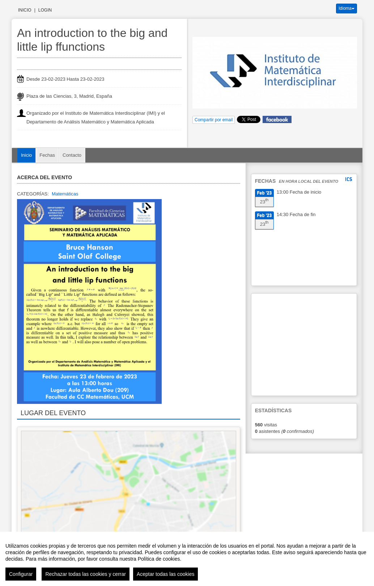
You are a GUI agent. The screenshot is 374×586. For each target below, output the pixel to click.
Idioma (346, 8)
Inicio (24, 10)
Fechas (47, 155)
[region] (187, 559)
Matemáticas (65, 194)
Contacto (72, 155)
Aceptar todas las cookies (166, 574)
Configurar (21, 574)
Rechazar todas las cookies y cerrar (85, 574)
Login (45, 10)
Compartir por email (214, 119)
